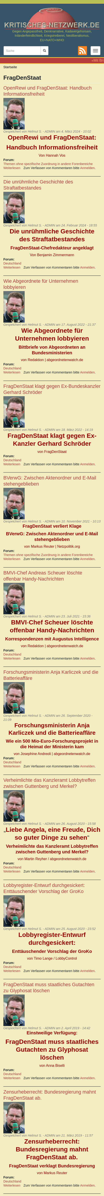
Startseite (10, 67)
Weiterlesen (11, 168)
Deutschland (12, 263)
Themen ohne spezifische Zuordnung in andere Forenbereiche (48, 164)
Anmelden (87, 168)
